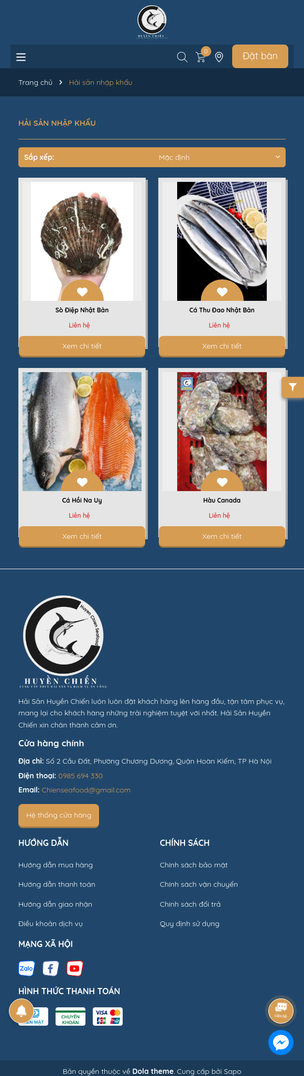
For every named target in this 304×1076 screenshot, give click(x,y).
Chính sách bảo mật (193, 865)
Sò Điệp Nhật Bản (82, 310)
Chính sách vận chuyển (199, 884)
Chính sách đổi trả (190, 904)
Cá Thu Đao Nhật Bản (222, 310)
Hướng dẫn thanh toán (56, 884)
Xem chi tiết (82, 346)
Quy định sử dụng (190, 923)
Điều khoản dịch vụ (50, 923)
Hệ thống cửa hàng (58, 815)
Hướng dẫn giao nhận (55, 904)
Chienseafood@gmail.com (86, 790)
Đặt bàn (260, 56)
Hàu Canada (222, 500)
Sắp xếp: (39, 157)
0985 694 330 (80, 775)
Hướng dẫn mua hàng (55, 865)
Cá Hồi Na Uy (82, 500)
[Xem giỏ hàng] (201, 56)
